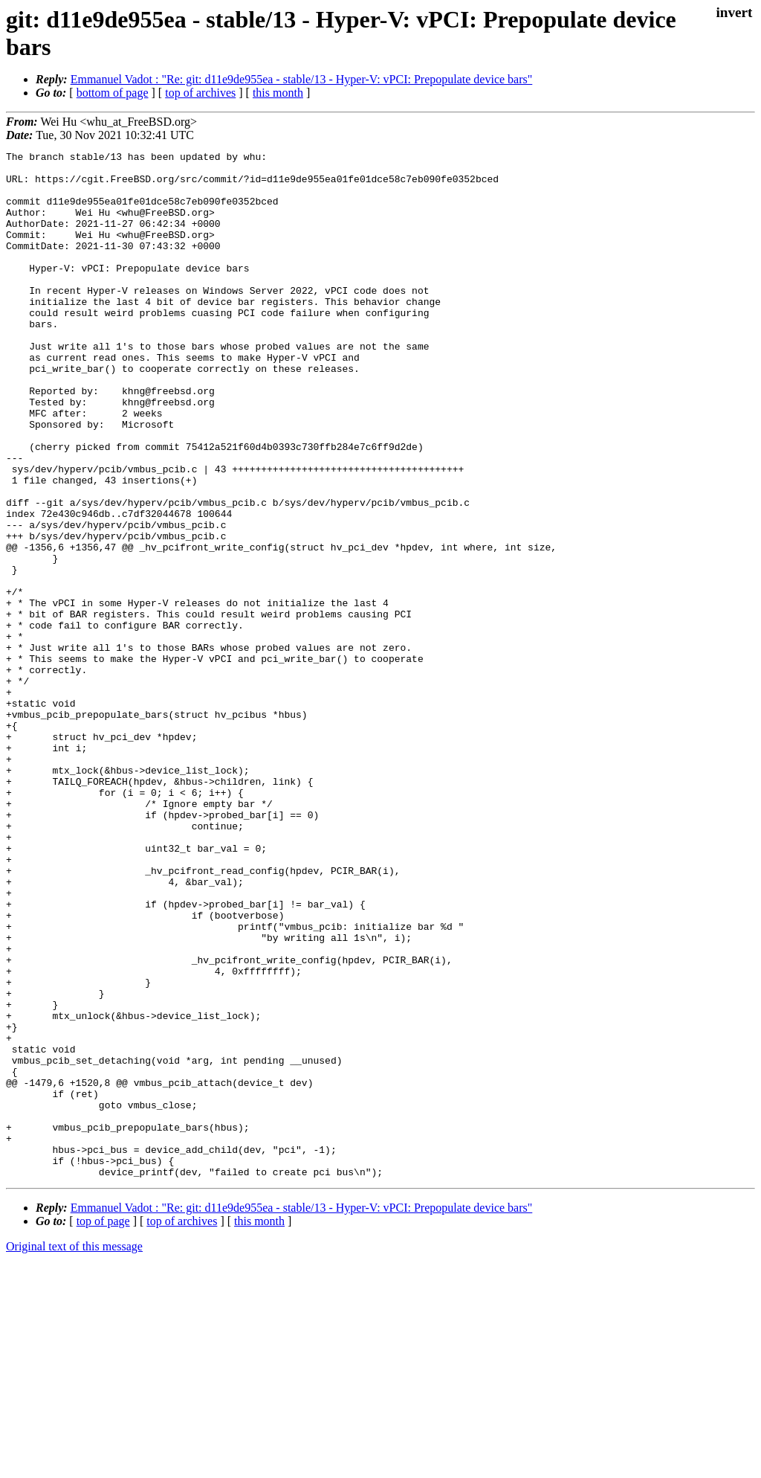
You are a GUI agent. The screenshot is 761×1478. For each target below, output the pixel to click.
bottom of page (113, 92)
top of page (103, 1426)
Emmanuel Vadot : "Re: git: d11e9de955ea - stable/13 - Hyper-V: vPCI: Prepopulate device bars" (302, 79)
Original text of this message (74, 1451)
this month (278, 92)
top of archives (200, 92)
